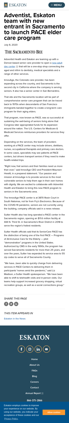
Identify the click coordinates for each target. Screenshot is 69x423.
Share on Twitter (11, 304)
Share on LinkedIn (16, 304)
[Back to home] (15, 5)
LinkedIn (38, 349)
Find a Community (33, 5)
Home (34, 359)
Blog (34, 376)
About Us (35, 365)
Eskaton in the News (14, 318)
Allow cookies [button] (53, 412)
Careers (34, 382)
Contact (34, 387)
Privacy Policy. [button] (11, 419)
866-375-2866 (34, 400)
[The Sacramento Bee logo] (34, 52)
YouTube (46, 349)
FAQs (34, 370)
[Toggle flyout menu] (56, 5)
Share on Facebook (6, 304)
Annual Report (33, 393)
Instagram (29, 349)
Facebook (21, 349)
